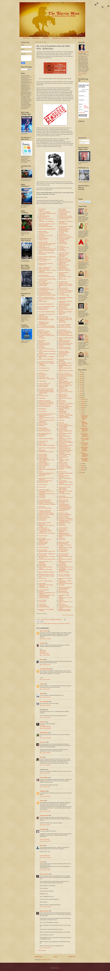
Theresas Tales (62, 322)
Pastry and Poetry (43, 535)
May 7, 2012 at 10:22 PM (45, 811)
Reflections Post (43, 422)
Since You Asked (62, 455)
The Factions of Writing (87, 320)
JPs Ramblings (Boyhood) (65, 454)
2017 (81, 387)
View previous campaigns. (86, 107)
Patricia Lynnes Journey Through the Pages (64, 229)
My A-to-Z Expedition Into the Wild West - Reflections (85, 454)
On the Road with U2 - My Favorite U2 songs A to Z (65, 448)
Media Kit (46, 38)
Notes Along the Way (44, 547)
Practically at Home (43, 395)
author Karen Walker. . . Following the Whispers (64, 352)
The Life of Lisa (62, 539)
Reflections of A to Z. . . (44, 515)
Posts (81, 140)
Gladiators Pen (42, 264)
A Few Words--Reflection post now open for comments (47, 224)
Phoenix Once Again (63, 515)
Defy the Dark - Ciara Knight (65, 318)
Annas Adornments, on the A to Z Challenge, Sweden (66, 520)
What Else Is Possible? (64, 341)
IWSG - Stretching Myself (86, 353)
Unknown (42, 684)
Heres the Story (62, 279)
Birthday (80, 104)
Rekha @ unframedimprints (65, 441)
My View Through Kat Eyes (45, 508)
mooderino (42, 643)
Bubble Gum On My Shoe (65, 270)
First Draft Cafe (62, 564)
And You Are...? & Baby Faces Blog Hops (86, 226)
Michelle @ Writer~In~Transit (45, 235)
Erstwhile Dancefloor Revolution (63, 273)
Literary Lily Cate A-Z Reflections (63, 387)
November (83, 401)
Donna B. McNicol (44, 777)
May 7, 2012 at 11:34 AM (45, 737)
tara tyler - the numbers (64, 574)
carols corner (42, 246)
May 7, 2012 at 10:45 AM (45, 728)
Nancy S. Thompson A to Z (45, 267)
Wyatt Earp (67, 623)
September (83, 405)
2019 (81, 382)
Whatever (41, 346)
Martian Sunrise (62, 471)
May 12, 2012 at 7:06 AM (45, 869)
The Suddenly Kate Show (64, 493)
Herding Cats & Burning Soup (46, 226)
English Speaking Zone (44, 247)
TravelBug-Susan (63, 551)
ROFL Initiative (62, 444)
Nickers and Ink (62, 402)
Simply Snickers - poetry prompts (46, 378)
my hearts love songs (64, 517)
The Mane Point (42, 411)
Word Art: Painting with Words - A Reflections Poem (66, 446)
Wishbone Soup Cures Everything (47, 445)
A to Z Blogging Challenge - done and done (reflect (65, 509)
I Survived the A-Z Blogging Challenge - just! (45, 531)
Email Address (82, 91)
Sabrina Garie (42, 466)
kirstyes (60, 458)
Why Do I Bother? (43, 455)
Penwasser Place (63, 591)
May (82, 414)
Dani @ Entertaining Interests (46, 390)
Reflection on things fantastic (65, 332)
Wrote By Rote (42, 209)
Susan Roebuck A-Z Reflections (63, 531)
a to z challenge (43, 623)
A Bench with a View (43, 385)
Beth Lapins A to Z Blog (64, 326)
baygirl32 (42, 693)
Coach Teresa (62, 604)
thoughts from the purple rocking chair (64, 452)
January (83, 469)
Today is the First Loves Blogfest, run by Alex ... (85, 444)
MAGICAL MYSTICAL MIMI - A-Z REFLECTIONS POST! (46, 474)
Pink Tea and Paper (63, 527)
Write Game (61, 422)
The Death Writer (63, 242)
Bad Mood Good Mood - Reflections (47, 504)
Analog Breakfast (63, 214)
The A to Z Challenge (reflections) (63, 476)
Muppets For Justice (63, 513)
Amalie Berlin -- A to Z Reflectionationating (44, 323)
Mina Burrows (42, 254)
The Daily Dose (42, 496)
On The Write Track (63, 355)
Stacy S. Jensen (43, 631)
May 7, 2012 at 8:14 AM (45, 689)
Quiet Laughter (42, 583)
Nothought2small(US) (44, 288)
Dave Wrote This (43, 217)
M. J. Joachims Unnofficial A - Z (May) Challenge (66, 363)
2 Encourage (42, 497)
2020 (81, 380)
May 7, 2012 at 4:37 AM (45, 664)
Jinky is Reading (43, 285)
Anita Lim (41, 210)
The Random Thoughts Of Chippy (46, 311)
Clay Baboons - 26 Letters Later (46, 403)
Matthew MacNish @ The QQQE (46, 319)
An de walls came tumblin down (46, 361)
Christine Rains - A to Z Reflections (47, 533)
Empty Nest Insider (43, 318)
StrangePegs (42, 237)
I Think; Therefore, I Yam (44, 383)
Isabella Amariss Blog (44, 597)
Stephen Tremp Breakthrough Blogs (47, 229)
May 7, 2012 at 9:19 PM (45, 796)
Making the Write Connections (46, 263)
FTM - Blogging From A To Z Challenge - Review (45, 283)
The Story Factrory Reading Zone (46, 326)
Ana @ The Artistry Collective (45, 581)
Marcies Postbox (43, 231)
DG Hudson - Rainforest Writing (46, 389)
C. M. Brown (61, 293)
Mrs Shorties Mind (63, 307)
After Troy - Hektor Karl (64, 373)
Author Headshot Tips (87, 289)
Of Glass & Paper (43, 527)
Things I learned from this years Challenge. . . (64, 488)
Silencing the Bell (43, 301)
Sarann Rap (61, 420)
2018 (81, 384)
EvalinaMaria (43, 829)
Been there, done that (44, 307)
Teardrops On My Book (44, 292)
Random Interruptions (44, 465)
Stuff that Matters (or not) (44, 404)
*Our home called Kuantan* (45, 293)
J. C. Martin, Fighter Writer (65, 292)
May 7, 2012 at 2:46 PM (45, 752)
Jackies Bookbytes (63, 223)
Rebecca (42, 659)
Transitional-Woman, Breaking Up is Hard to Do (66, 227)
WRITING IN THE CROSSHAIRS (46, 252)
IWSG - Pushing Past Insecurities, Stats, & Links (87, 338)
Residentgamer (42, 408)
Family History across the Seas (46, 451)
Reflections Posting (43, 316)
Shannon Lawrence (44, 874)
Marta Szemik (42, 258)
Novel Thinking (62, 210)
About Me (26, 38)
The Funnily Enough (44, 653)
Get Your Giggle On (43, 386)
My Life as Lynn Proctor (44, 343)
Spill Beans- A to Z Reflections (66, 518)
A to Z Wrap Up (42, 600)
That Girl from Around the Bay (65, 335)
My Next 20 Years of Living (65, 327)
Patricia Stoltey (42, 381)
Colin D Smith (42, 487)
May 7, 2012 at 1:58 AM (45, 655)
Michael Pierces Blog (63, 268)
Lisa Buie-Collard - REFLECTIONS (63, 412)
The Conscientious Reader (45, 500)
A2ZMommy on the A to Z (64, 259)
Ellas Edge (61, 356)
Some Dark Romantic (64, 218)
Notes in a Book (42, 444)
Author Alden (62, 256)
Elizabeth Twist (62, 263)
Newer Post (38, 956)
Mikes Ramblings (63, 565)
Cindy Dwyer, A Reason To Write (46, 574)
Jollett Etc (61, 314)
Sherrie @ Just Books (64, 592)
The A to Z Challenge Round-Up (46, 297)
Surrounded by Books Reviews (66, 375)
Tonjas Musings (62, 250)
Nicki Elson (41, 436)
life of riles (61, 469)
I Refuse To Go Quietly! (44, 211)
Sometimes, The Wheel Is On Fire (47, 276)
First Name (81, 95)
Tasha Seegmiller (43, 374)
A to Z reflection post (43, 275)
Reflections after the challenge (46, 402)
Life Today (41, 234)
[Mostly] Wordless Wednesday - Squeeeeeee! (84, 459)
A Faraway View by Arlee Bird (65, 217)
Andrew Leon (43, 742)
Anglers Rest (42, 214)
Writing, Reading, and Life (45, 430)
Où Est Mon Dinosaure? (44, 501)
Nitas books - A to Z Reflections (46, 221)
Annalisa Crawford (44, 815)
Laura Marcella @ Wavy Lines (65, 374)
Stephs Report (62, 434)
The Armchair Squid (63, 316)
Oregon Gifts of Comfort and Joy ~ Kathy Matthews (65, 407)
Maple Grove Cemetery (64, 542)
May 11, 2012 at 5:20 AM (45, 857)
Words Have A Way (43, 482)
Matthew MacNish (44, 732)
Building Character (43, 309)
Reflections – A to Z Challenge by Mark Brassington (66, 416)
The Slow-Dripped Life (44, 463)
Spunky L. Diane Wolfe (44, 331)
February (83, 467)
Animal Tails (42, 442)
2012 (81, 397)
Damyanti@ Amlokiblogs (64, 211)
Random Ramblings (43, 542)
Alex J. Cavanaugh (44, 701)
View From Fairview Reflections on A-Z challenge (65, 283)
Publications (36, 38)
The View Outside (43, 550)
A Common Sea (42, 578)
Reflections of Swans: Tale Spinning (47, 353)
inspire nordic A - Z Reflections (66, 290)
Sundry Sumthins (63, 353)
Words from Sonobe (63, 258)
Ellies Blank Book (43, 543)
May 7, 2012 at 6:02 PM (45, 765)
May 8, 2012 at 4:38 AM (45, 824)
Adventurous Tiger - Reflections (66, 442)
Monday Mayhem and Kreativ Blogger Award (84, 435)
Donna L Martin (42, 355)
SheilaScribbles (62, 496)
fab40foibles (42, 373)
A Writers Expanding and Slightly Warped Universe (46, 392)
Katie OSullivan (42, 564)
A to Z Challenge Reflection (65, 514)
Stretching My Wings (63, 501)
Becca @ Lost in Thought (45, 522)
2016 (81, 389)
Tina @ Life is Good (63, 231)
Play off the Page (43, 518)
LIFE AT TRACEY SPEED (45, 334)
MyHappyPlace (42, 450)
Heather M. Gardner (43, 332)
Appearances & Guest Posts (60, 38)
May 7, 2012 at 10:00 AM (45, 705)
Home (55, 956)
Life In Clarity (62, 538)
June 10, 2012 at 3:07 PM (45, 947)
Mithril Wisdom (62, 298)
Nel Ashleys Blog (43, 454)
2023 (81, 374)
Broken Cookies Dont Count (65, 433)
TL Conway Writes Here (64, 413)
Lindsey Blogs (62, 361)
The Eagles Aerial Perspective (65, 450)
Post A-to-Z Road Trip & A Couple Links (85, 439)
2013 (81, 395)
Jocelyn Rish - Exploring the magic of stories (65, 439)
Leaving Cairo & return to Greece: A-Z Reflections (64, 304)
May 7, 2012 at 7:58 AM (45, 679)
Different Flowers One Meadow (46, 438)
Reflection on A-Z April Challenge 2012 (64, 265)
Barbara (42, 845)
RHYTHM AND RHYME (45, 669)
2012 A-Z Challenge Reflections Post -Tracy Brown (66, 382)
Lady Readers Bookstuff (64, 575)
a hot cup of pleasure (44, 589)
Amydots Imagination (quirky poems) (47, 256)
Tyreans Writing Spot (44, 370)
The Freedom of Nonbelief (65, 324)
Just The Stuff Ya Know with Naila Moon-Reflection (65, 588)
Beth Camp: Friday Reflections (66, 583)
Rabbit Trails (42, 475)
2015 (81, 391)
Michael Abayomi (43, 428)
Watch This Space (43, 424)
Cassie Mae (61, 249)
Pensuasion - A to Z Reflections (66, 403)
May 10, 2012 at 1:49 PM (45, 841)
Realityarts (41, 425)
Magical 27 (41, 341)
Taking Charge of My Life (64, 340)
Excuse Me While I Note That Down (47, 559)
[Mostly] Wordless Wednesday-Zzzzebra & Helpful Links (84, 449)
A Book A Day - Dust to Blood (45, 569)
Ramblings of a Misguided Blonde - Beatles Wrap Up (65, 610)
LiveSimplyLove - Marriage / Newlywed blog (65, 581)
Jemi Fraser (41, 329)
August (82, 407)
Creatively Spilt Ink (63, 428)
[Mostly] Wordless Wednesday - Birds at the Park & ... (84, 417)
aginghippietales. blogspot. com (46, 304)
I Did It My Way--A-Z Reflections (46, 289)
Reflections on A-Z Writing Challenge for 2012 (65, 261)
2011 (81, 472)
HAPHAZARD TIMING (44, 606)
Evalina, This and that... (45, 839)
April (82, 463)
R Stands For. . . (62, 246)
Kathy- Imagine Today (44, 268)
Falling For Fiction (43, 239)
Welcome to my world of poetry (66, 237)
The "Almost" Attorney (44, 429)
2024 (81, 372)
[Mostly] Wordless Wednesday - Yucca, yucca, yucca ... (84, 430)
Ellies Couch (42, 544)
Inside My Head (42, 601)
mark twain (49, 623)
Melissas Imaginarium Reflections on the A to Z (64, 534)
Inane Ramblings (62, 394)
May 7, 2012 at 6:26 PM (45, 773)
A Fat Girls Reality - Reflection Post (47, 553)
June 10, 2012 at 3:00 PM (45, 906)
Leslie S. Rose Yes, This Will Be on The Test (65, 548)
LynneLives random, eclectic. (65, 216)
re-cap (40, 394)
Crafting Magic (42, 398)
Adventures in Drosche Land (45, 480)
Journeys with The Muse (44, 517)
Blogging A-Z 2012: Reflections (46, 502)
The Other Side (42, 324)
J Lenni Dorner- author (64, 295)
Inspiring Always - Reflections (65, 297)
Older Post (72, 956)
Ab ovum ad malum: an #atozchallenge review (64, 505)
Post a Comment (42, 950)
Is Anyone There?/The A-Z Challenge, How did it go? (45, 511)
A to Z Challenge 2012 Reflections (47, 306)
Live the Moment (62, 480)
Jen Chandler (42, 347)
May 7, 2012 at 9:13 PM (45, 786)
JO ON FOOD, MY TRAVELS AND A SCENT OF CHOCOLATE (47, 244)
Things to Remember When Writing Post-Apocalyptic (84, 424)
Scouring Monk (42, 555)
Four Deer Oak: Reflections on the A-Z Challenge (66, 426)
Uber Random (42, 520)
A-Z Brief (41, 471)
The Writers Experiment (64, 238)
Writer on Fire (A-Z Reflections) (46, 359)
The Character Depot (63, 247)
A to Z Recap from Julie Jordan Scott (47, 249)
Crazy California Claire (44, 344)
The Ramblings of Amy (44, 368)
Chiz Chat (61, 346)
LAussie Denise (42, 261)
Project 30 (61, 600)
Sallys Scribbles (62, 529)
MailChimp (82, 112)
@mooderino (42, 651)
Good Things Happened (44, 406)
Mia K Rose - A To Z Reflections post (63, 255)
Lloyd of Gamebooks (44, 238)
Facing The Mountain (44, 232)
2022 (81, 376)
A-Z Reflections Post (63, 465)
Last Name (81, 100)
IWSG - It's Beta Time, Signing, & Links (86, 306)
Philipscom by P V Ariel (64, 235)
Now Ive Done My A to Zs (45, 259)
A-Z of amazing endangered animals (47, 213)
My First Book (42, 340)
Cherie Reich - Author (44, 377)
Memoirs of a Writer (63, 390)
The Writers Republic (63, 550)
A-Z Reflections (42, 365)
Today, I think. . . (42, 467)
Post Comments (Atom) (46, 959)
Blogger (57, 967)
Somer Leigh (62, 502)
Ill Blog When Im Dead (64, 252)
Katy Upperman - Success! (65, 522)
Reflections (41, 591)
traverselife (61, 232)
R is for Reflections (43, 290)
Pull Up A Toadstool (63, 424)
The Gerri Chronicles (63, 404)
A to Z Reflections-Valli (44, 529)
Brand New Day (62, 377)
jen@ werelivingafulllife (44, 216)
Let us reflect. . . (42, 337)
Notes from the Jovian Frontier (66, 343)
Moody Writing (43, 650)
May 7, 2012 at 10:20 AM (45, 717)
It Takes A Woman (63, 489)
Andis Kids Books (43, 605)
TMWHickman (43, 791)
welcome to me (62, 525)
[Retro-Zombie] (62, 209)
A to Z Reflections (63, 429)
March (82, 465)
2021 (81, 378)
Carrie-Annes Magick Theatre (65, 385)
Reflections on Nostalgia (64, 417)
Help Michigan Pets (63, 543)
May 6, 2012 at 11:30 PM (45, 638)
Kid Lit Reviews (42, 281)
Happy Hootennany (43, 441)
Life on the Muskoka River (65, 331)
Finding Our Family (63, 463)
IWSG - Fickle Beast (86, 210)
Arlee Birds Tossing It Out (64, 347)
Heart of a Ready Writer (64, 383)
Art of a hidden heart (63, 500)
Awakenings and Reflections (65, 467)
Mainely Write (62, 524)
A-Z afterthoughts (63, 213)
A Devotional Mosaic (43, 587)
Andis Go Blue (42, 604)
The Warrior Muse (63, 281)
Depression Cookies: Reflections (46, 513)
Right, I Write (42, 524)
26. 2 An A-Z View (63, 589)
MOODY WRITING (43, 242)
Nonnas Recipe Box (63, 555)
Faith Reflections (62, 329)
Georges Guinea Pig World (65, 348)
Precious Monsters (63, 288)
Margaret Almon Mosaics (44, 400)
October (83, 403)
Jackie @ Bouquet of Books (65, 506)
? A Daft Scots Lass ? (64, 289)
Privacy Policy (76, 38)
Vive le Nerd (42, 506)
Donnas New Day (43, 484)
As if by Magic (42, 538)
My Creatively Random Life (45, 433)
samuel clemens (61, 623)
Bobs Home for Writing (64, 572)
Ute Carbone (42, 375)
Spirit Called (61, 584)
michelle (42, 861)
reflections (55, 623)
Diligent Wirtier (42, 565)
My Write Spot (62, 275)
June (82, 411)
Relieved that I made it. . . (45, 489)
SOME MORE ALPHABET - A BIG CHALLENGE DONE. (47, 596)
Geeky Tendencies (43, 458)
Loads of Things (62, 306)
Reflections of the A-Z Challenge (46, 514)
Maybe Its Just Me (63, 462)
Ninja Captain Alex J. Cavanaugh (63, 240)
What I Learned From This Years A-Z (47, 413)
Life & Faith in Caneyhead (65, 466)
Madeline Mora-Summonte (65, 344)
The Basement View (63, 457)
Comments (82, 142)
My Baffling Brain (43, 434)
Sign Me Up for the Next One (45, 272)
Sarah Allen (42, 721)
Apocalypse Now (62, 267)
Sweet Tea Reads (43, 462)
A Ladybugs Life (62, 510)
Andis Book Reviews (63, 605)
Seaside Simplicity (63, 243)
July (82, 409)
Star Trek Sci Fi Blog (63, 553)
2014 (81, 393)
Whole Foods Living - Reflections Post (63, 396)
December (83, 399)
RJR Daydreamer (63, 234)
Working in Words (63, 389)
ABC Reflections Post (64, 334)
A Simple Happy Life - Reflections (64, 379)
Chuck (41, 757)
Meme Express (62, 400)
